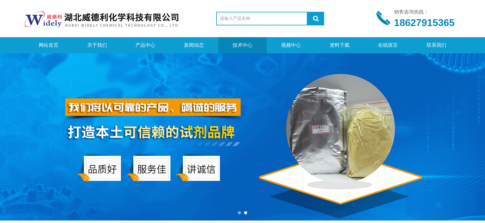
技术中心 (242, 45)
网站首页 (48, 45)
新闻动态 (194, 45)
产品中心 (145, 45)
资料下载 (340, 45)
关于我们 (97, 45)
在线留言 (388, 45)
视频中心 (291, 45)
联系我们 (436, 45)
